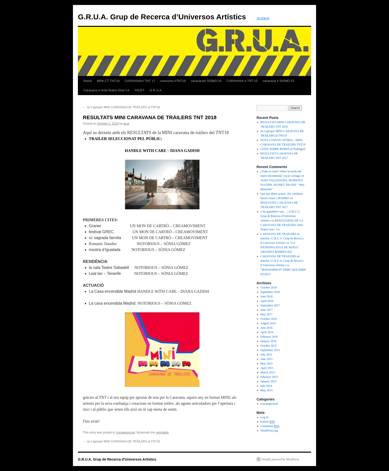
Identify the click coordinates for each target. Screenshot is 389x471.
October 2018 (268, 287)
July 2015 (266, 354)
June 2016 (266, 327)
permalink (162, 432)
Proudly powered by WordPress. (280, 459)
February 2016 (269, 336)
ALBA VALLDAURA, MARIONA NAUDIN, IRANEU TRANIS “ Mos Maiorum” (282, 185)
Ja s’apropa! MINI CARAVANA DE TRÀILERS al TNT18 (121, 107)
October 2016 (268, 319)
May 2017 (266, 314)
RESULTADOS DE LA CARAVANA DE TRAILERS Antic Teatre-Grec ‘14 (281, 225)
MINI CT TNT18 (108, 81)
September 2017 (270, 305)
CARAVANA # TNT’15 (242, 81)
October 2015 (268, 345)
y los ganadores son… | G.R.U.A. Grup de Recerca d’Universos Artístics (280, 216)
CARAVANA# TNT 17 (140, 81)
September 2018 (270, 292)
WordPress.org (269, 430)
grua (126, 123)
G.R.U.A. (156, 90)
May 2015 (266, 363)
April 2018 (266, 301)
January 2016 (268, 341)
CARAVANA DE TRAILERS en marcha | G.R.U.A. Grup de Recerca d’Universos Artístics (281, 238)
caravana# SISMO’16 (206, 81)
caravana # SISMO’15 (278, 81)
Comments (269, 426)
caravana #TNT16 (173, 81)
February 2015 (269, 377)
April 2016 (266, 332)
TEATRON (263, 18)
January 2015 (268, 381)
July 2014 (266, 386)
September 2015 (270, 350)
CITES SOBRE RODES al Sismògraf (282, 149)
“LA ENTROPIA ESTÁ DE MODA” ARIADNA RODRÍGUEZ (279, 247)
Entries (267, 422)
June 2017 (266, 310)
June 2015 (266, 359)
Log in (264, 417)
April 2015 (266, 368)
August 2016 (268, 323)
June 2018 (266, 296)
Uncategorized (125, 432)
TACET (139, 90)
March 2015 (267, 372)
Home (87, 81)
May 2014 (266, 390)
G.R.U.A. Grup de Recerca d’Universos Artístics (162, 17)
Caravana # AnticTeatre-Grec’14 (106, 90)
